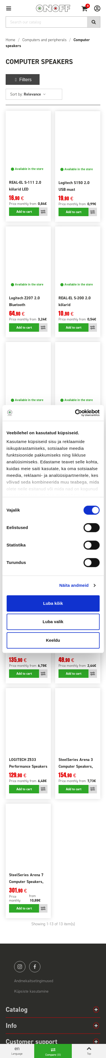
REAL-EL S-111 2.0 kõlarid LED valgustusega (25, 189)
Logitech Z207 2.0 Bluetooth (24, 301)
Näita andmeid (74, 585)
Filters (23, 79)
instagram (19, 966)
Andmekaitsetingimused (33, 981)
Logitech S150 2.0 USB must (74, 186)
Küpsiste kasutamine (31, 991)
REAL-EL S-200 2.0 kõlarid (75, 301)
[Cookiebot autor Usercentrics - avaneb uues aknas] (75, 413)
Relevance (35, 94)
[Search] (53, 22)
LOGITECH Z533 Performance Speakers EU (28, 766)
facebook (34, 966)
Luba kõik (53, 603)
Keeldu (53, 640)
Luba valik (53, 621)
